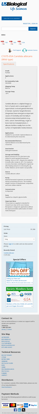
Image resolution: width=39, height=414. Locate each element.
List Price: (19, 229)
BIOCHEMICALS (6, 339)
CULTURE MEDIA (6, 343)
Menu (3, 35)
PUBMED (4, 373)
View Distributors (7, 387)
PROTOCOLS (5, 371)
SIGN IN (34, 24)
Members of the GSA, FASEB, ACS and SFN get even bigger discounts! (20, 305)
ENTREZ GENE (6, 359)
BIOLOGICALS (6, 341)
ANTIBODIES (5, 337)
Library (4, 329)
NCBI (3, 365)
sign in (11, 244)
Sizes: (5, 236)
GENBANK (4, 361)
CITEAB (4, 357)
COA (21, 43)
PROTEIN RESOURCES (8, 369)
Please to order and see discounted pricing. (18, 245)
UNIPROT (4, 375)
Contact (9, 329)
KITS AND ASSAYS (7, 347)
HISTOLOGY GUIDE (7, 363)
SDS (12, 43)
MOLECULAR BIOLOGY (8, 345)
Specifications (8, 64)
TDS (4, 43)
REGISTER (26, 24)
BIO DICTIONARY (7, 355)
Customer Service (29, 50)
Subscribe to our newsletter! (12, 18)
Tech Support (15, 50)
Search (33, 29)
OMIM (3, 367)
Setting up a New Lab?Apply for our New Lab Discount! (19, 280)
